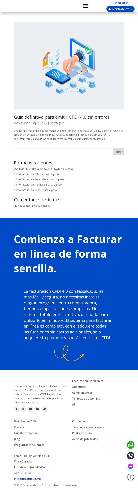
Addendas (79, 387)
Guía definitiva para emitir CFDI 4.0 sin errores (62, 117)
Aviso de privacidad (85, 448)
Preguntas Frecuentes (29, 453)
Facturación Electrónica (88, 381)
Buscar (118, 151)
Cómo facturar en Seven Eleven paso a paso (39, 179)
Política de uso (82, 442)
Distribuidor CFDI (25, 430)
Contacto (78, 430)
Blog (17, 448)
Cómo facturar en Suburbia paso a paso (36, 174)
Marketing (24, 123)
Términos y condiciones (88, 436)
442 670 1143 (22, 481)
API (74, 404)
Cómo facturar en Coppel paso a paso (35, 190)
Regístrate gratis (122, 9)
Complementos (82, 393)
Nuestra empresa (26, 442)
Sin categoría (57, 123)
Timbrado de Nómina (86, 398)
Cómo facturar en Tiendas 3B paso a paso (38, 184)
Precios (19, 436)
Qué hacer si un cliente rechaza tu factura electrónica (44, 168)
